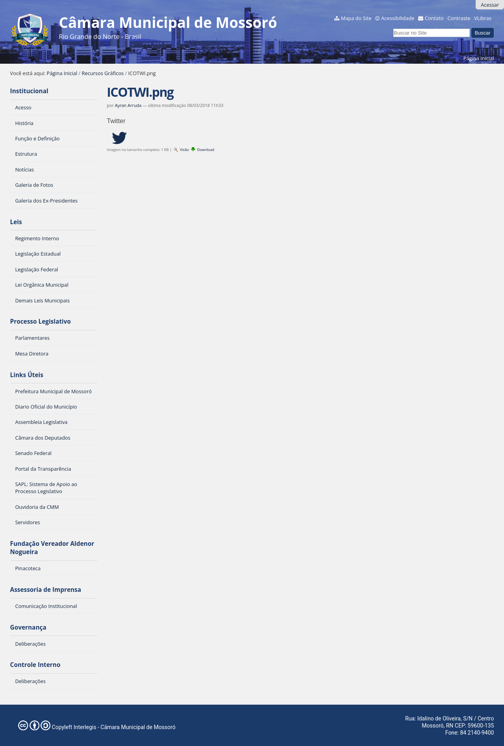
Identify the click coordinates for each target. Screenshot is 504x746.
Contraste (458, 18)
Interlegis (85, 727)
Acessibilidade (397, 18)
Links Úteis (26, 375)
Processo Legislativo (40, 321)
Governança (28, 627)
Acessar (490, 4)
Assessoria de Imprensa (45, 590)
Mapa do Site (356, 18)
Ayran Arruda (128, 105)
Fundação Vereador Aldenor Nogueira (52, 548)
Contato (434, 18)
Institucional (29, 91)
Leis (16, 222)
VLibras (482, 18)
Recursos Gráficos (103, 73)
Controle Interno (35, 665)
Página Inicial (478, 58)
